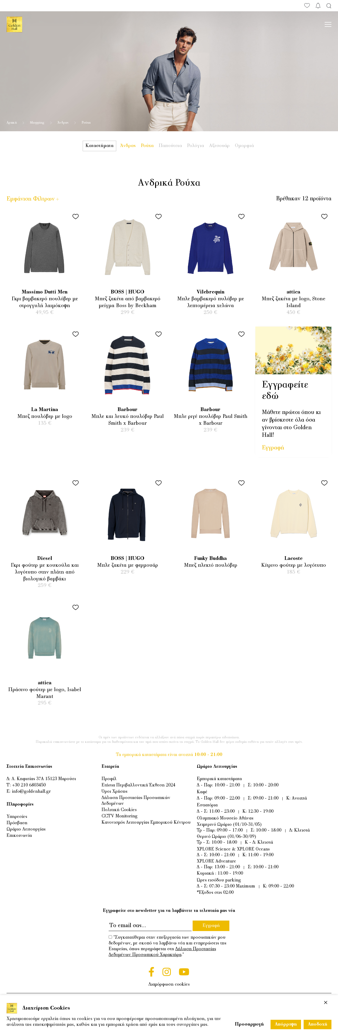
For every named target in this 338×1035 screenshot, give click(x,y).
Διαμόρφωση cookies (169, 984)
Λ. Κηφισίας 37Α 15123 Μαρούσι (44, 779)
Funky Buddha (210, 558)
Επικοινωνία (19, 835)
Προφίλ (109, 779)
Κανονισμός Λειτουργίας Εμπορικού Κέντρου (146, 822)
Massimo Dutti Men (44, 292)
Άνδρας (62, 123)
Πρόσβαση (17, 823)
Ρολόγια (195, 146)
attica (293, 292)
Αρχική (12, 123)
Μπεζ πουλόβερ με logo (44, 416)
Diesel (44, 558)
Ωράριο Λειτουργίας (26, 829)
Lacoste (293, 558)
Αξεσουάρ (219, 146)
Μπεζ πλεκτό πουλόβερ (210, 565)
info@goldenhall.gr (31, 791)
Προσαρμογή (249, 1024)
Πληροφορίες (20, 804)
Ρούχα (147, 146)
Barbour (128, 410)
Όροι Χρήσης (114, 791)
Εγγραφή (273, 448)
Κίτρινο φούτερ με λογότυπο (293, 565)
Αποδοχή (317, 1024)
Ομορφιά (244, 146)
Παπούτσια (170, 146)
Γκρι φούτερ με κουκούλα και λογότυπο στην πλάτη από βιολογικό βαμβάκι (45, 572)
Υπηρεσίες (17, 817)
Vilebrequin (210, 292)
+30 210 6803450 (29, 785)
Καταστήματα (99, 146)
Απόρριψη (286, 1024)
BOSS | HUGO (127, 292)
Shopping (37, 123)
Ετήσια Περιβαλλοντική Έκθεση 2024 (138, 785)
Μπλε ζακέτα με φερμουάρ (127, 565)
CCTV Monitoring (120, 816)
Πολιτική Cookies (119, 810)
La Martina (44, 410)
